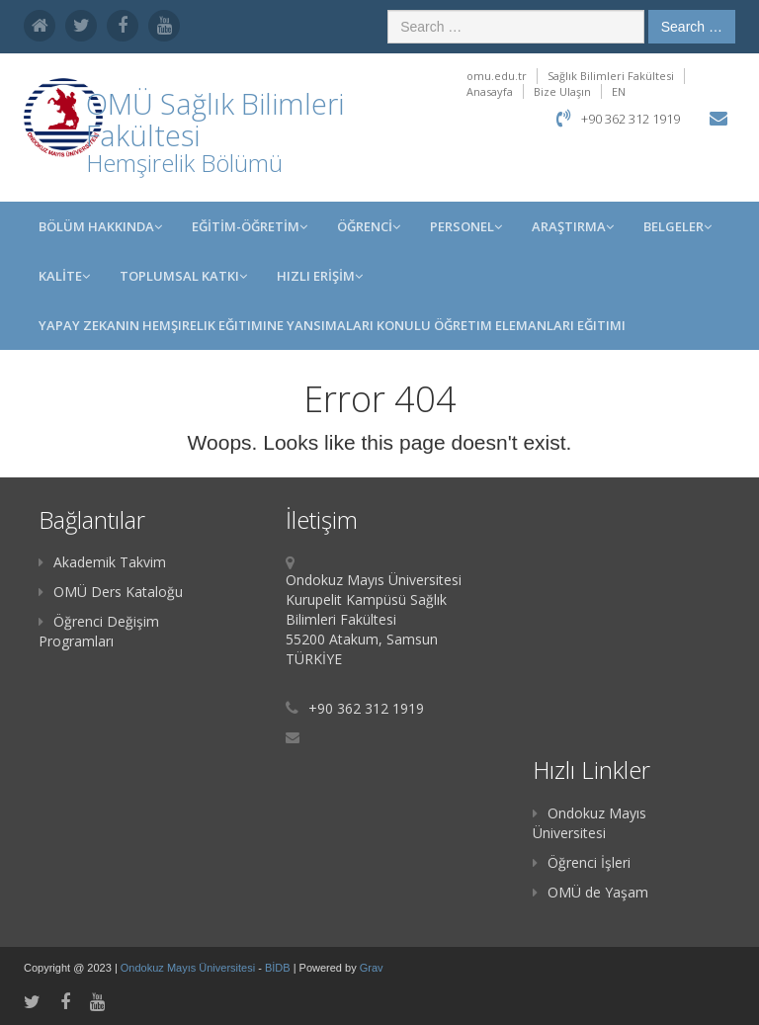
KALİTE (64, 276)
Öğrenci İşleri (582, 862)
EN (619, 91)
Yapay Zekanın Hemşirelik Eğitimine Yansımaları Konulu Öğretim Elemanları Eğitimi (332, 325)
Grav (371, 968)
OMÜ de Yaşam (590, 892)
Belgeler (677, 226)
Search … (691, 27)
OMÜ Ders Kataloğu (111, 591)
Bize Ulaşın (562, 91)
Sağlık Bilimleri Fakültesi (611, 75)
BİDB (279, 968)
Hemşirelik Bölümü (184, 162)
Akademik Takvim (102, 562)
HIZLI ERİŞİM (320, 276)
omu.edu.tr (496, 75)
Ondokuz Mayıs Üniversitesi (589, 823)
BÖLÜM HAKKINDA (100, 226)
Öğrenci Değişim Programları (99, 631)
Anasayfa (489, 91)
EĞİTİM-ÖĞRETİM (249, 226)
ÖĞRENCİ (368, 226)
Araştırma (573, 226)
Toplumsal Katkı (183, 276)
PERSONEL (466, 226)
